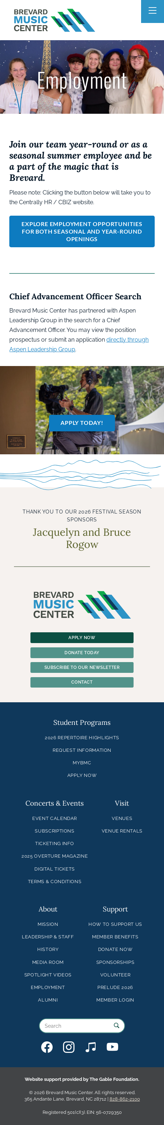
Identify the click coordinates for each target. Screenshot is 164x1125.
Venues (122, 818)
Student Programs (82, 722)
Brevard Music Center (54, 9)
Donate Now (115, 949)
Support (115, 909)
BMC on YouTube (112, 1047)
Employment (48, 987)
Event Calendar (54, 818)
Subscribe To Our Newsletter (82, 667)
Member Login (115, 1000)
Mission (48, 924)
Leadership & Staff (48, 936)
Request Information (82, 750)
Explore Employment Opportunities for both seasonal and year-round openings (82, 231)
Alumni (48, 1000)
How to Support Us (115, 924)
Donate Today (82, 652)
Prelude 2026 (115, 987)
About (48, 909)
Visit (122, 803)
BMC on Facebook (47, 1047)
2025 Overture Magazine (54, 856)
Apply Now (81, 637)
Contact (81, 682)
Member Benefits (115, 936)
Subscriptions (54, 831)
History (47, 949)
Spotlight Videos (48, 975)
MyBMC (82, 762)
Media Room (48, 962)
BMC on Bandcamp (90, 1047)
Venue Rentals (122, 831)
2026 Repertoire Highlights (82, 737)
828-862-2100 (125, 1099)
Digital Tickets (54, 869)
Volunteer (115, 975)
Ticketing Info (54, 843)
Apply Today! (82, 422)
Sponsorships (115, 962)
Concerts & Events (54, 803)
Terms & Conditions (55, 881)
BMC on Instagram (68, 1047)
